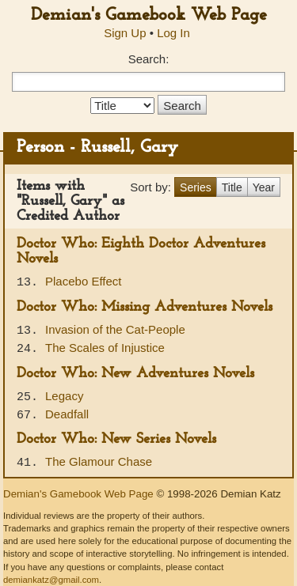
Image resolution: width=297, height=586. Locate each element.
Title (232, 187)
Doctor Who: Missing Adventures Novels (144, 307)
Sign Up (125, 33)
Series (195, 187)
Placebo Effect (83, 281)
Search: (148, 59)
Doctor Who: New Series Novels (116, 439)
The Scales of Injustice (105, 347)
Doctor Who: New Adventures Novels (135, 373)
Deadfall (67, 414)
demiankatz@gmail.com (51, 579)
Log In (173, 33)
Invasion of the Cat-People (115, 329)
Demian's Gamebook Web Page (149, 15)
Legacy (64, 396)
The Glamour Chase (98, 461)
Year (264, 187)
